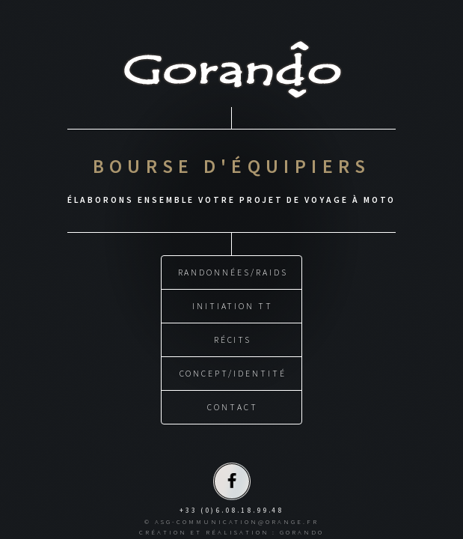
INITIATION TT (232, 305)
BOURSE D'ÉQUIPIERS (232, 166)
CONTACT (232, 406)
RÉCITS (233, 338)
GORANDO (302, 531)
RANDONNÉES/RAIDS (233, 271)
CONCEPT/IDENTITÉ (233, 372)
